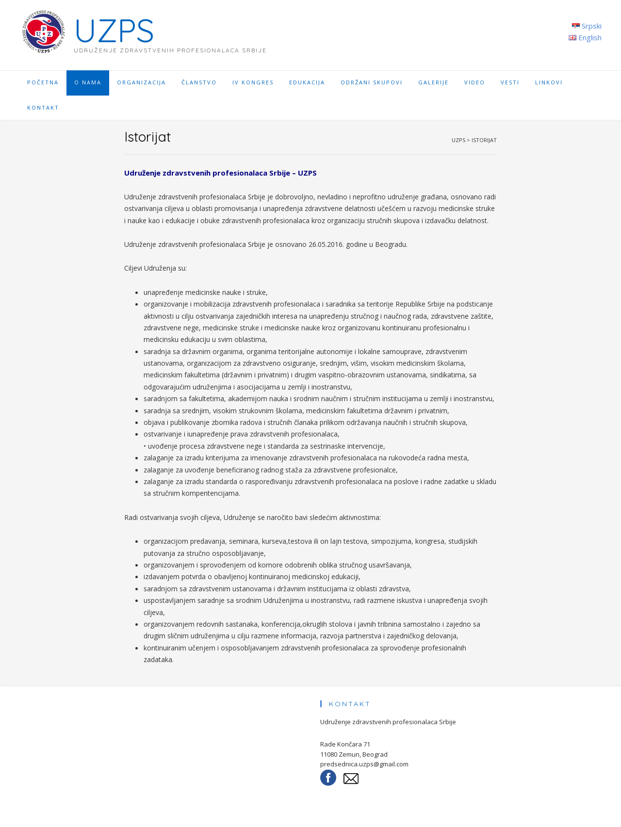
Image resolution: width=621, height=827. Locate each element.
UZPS (114, 31)
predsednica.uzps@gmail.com (364, 764)
